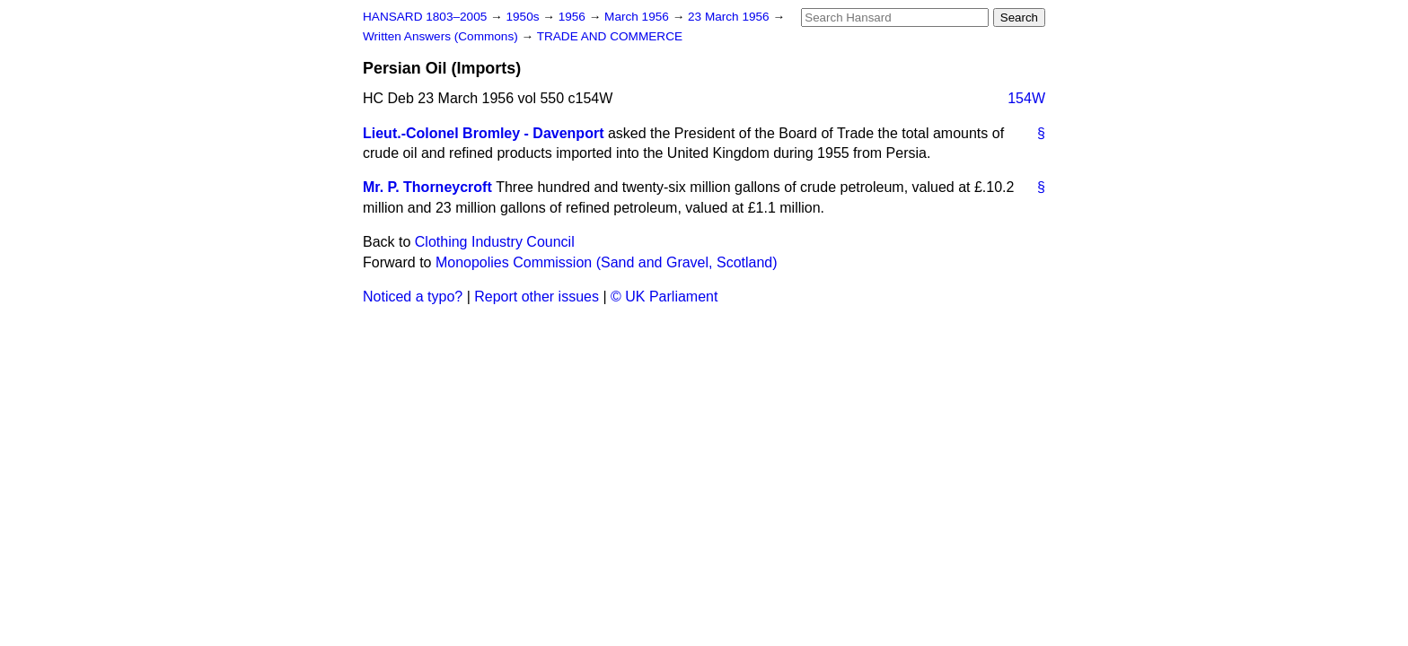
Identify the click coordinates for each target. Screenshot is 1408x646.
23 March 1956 (730, 16)
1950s (524, 16)
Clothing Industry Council (495, 241)
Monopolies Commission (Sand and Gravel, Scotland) (607, 262)
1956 (574, 16)
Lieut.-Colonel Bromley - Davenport (483, 133)
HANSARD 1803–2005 (425, 16)
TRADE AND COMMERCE (609, 36)
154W (1026, 98)
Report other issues (536, 296)
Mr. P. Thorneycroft (427, 187)
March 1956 (638, 16)
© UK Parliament (664, 296)
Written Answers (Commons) (442, 36)
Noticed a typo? (412, 296)
